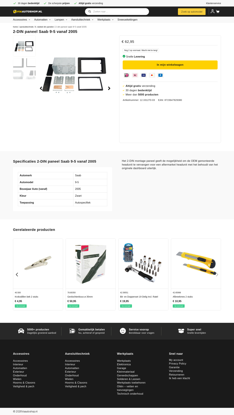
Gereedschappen (127, 375)
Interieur (18, 364)
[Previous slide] (17, 274)
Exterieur (18, 371)
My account (176, 360)
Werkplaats (106, 20)
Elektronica (124, 364)
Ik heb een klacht (179, 378)
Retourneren (176, 374)
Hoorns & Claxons (24, 382)
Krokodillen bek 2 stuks (26, 296)
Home (15, 27)
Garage (121, 368)
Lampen (61, 20)
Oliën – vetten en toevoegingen (127, 388)
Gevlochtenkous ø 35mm (80, 296)
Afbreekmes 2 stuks (183, 296)
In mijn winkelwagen (170, 64)
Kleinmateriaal (126, 371)
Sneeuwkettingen (127, 19)
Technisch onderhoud (130, 393)
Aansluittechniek (83, 20)
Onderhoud (20, 375)
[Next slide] (217, 274)
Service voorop (139, 329)
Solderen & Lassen (128, 379)
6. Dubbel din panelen (44, 27)
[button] (41, 88)
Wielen (17, 379)
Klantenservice (213, 3)
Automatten (43, 20)
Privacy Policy (177, 363)
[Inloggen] (212, 11)
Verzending (176, 371)
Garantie (174, 367)
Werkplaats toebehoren (131, 382)
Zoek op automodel (191, 11)
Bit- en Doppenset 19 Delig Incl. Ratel (139, 296)
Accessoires (22, 20)
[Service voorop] (123, 331)
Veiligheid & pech (23, 386)
